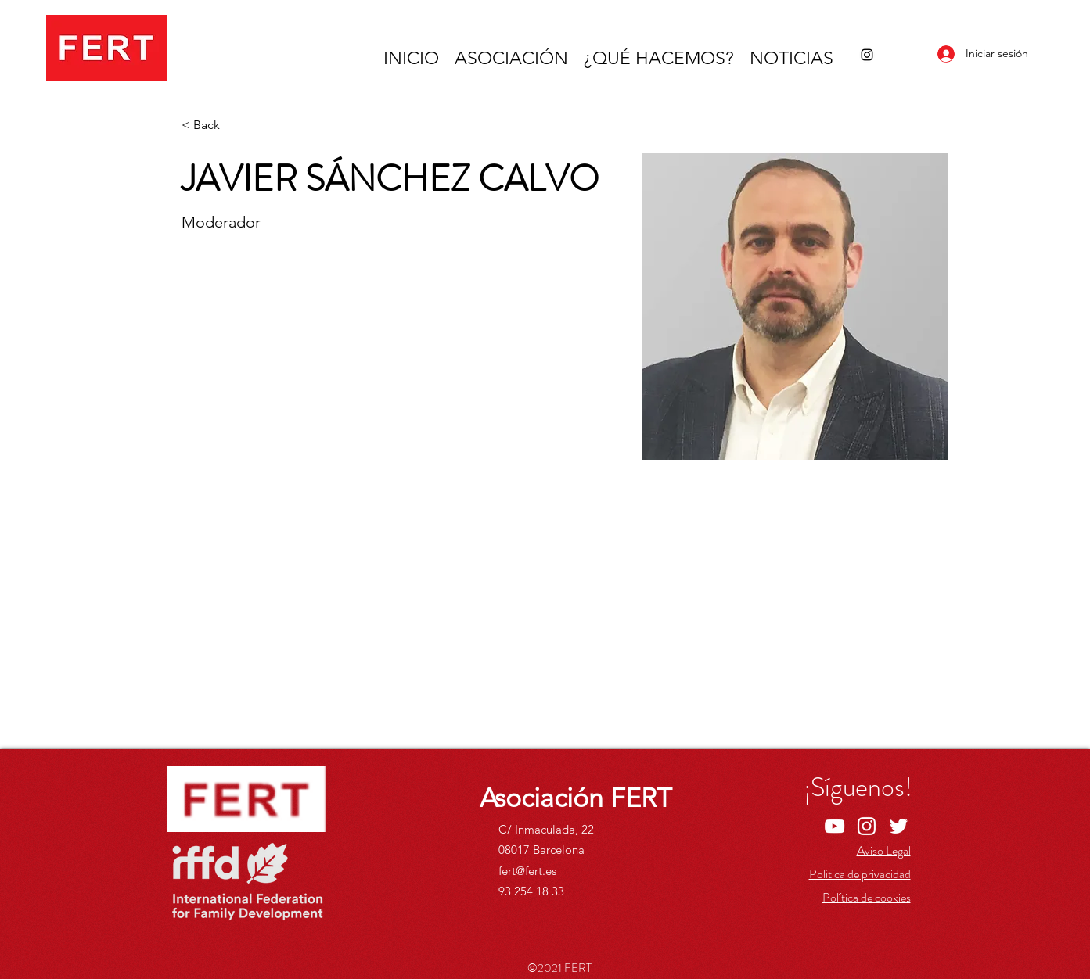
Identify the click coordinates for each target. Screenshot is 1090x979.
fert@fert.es (527, 870)
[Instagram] (867, 55)
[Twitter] (899, 826)
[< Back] (212, 125)
